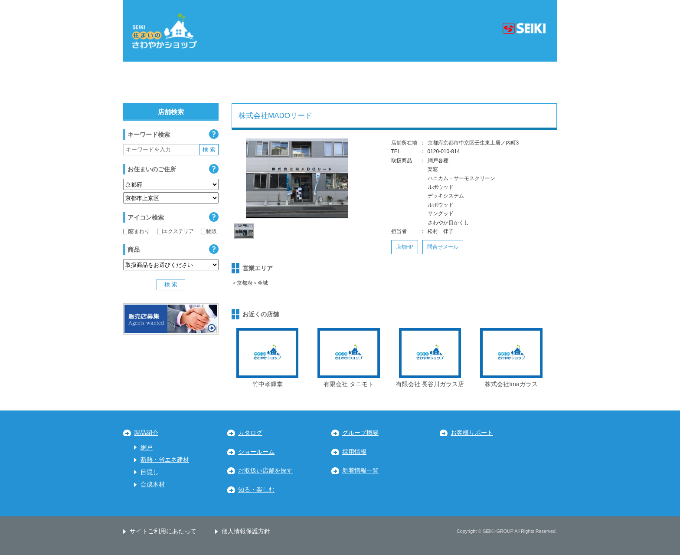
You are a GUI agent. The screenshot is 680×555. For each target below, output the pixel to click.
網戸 (147, 447)
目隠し (150, 472)
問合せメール (442, 247)
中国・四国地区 (433, 82)
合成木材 (153, 484)
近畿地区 (362, 82)
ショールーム (256, 452)
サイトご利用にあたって (163, 531)
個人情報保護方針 (246, 531)
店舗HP (405, 247)
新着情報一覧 (360, 470)
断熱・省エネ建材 (165, 459)
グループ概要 (360, 433)
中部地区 (300, 82)
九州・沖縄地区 (515, 82)
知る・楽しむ (256, 489)
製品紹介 (146, 433)
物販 (209, 231)
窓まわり (136, 231)
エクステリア (175, 231)
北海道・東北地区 (164, 82)
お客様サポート (472, 433)
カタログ (250, 433)
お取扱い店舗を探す (265, 470)
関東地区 (238, 82)
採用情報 (354, 452)
